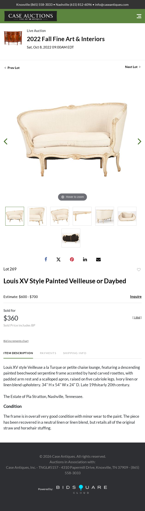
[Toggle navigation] (139, 16)
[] (137, 317)
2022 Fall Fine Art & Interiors (66, 39)
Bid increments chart (15, 341)
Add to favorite (139, 269)
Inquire (136, 296)
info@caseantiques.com (112, 4)
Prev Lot (12, 68)
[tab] (18, 355)
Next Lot (132, 67)
